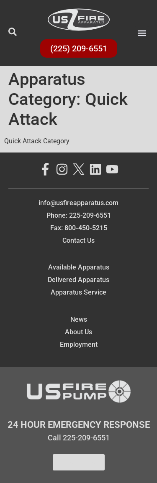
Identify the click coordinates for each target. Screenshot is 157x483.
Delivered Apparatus (78, 280)
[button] (142, 33)
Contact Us (78, 240)
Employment (79, 344)
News (78, 319)
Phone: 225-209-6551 (78, 215)
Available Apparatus (78, 267)
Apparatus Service (78, 292)
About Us (78, 332)
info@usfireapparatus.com (78, 203)
